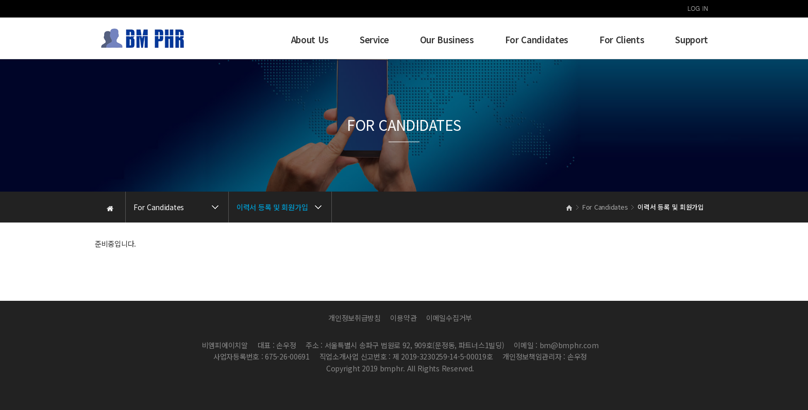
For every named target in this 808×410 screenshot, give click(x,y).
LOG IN (697, 8)
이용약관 (403, 318)
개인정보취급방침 (354, 318)
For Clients (621, 39)
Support (691, 39)
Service (374, 39)
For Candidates (536, 39)
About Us (310, 39)
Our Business (447, 39)
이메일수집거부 (449, 318)
